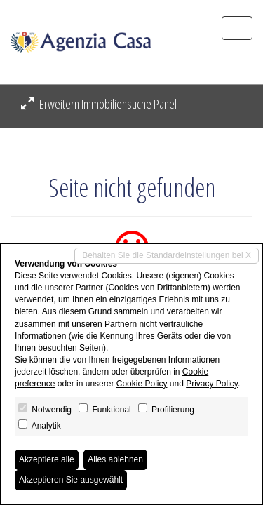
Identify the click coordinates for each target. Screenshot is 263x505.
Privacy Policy (212, 384)
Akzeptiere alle (46, 459)
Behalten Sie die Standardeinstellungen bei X (166, 255)
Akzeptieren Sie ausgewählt (71, 480)
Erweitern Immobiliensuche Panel (99, 103)
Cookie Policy (142, 384)
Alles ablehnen (115, 459)
